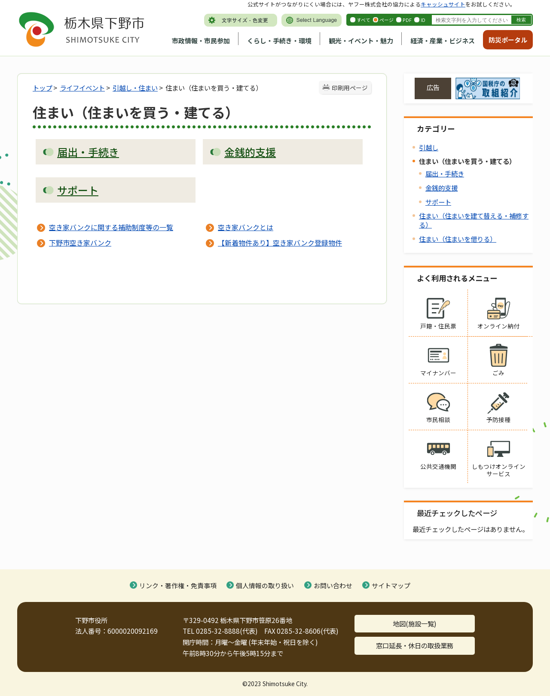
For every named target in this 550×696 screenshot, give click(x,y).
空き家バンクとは (245, 227)
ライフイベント (82, 87)
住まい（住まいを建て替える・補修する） (474, 220)
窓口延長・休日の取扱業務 (414, 645)
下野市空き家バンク (80, 242)
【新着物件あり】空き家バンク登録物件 (280, 242)
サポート (438, 202)
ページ (386, 19)
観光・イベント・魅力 (361, 40)
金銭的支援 (441, 187)
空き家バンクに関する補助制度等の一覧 (111, 227)
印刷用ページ (350, 87)
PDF (407, 19)
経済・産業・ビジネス (442, 40)
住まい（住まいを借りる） (457, 238)
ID (423, 19)
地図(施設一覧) (415, 623)
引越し (428, 147)
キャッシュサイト (443, 4)
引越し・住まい (135, 87)
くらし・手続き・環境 (279, 40)
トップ (42, 87)
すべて (363, 19)
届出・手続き (444, 173)
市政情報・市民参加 (201, 40)
